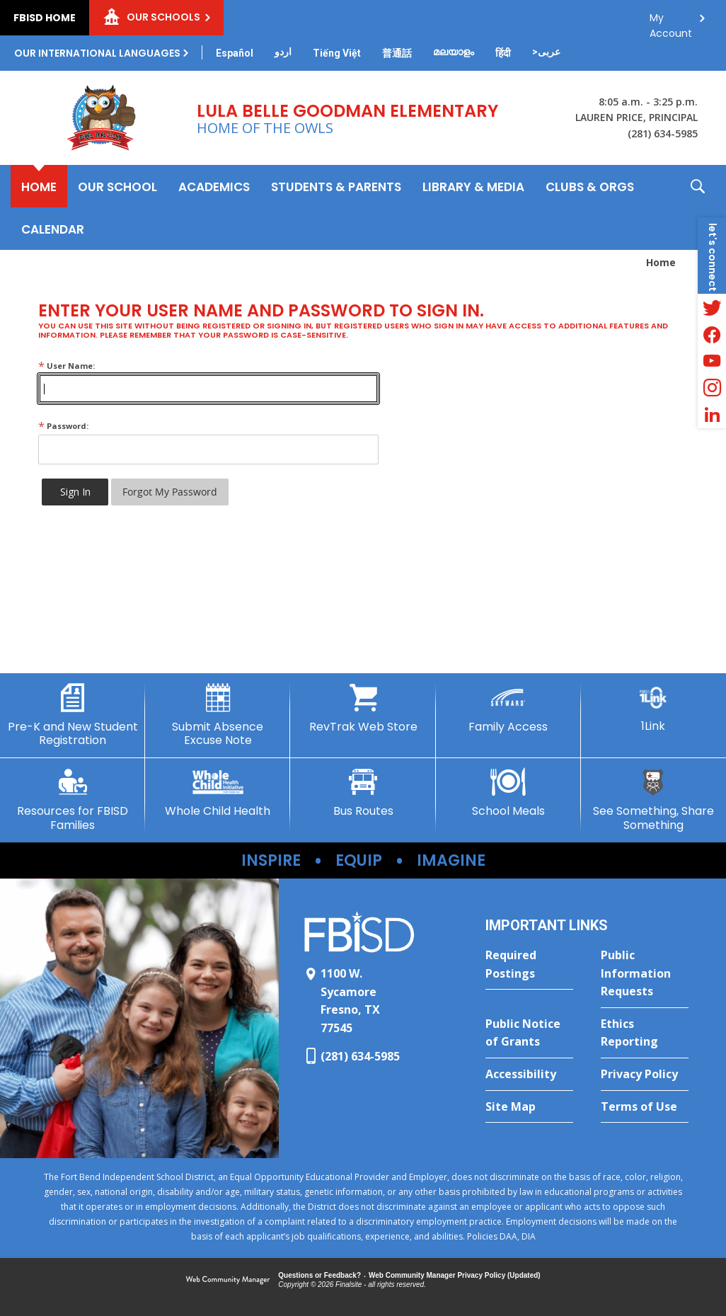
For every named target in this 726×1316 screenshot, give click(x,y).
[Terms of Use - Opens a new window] (644, 1107)
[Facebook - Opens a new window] (712, 334)
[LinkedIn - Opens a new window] (712, 415)
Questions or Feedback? (319, 1275)
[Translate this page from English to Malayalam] (453, 52)
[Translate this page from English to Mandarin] (397, 53)
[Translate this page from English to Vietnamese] (337, 53)
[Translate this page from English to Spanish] (234, 53)
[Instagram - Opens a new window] (712, 388)
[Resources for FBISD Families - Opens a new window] (72, 799)
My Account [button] (671, 22)
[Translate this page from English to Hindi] (503, 53)
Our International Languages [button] (97, 53)
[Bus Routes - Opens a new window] (362, 792)
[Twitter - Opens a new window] (712, 307)
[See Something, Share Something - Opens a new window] (653, 799)
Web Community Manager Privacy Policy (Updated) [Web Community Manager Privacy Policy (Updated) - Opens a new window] (455, 1275)
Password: (63, 425)
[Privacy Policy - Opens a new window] (644, 1074)
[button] (698, 207)
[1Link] (653, 708)
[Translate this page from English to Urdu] (283, 52)
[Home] (39, 186)
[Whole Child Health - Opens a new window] (217, 792)
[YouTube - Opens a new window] (712, 361)
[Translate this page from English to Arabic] (546, 52)
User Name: (66, 365)
